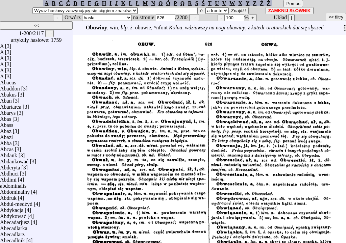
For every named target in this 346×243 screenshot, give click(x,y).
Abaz (5, 129)
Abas (5, 117)
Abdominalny (15, 190)
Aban (6, 99)
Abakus (8, 93)
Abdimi (8, 178)
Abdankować (14, 160)
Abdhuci (9, 172)
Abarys (8, 111)
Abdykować (13, 214)
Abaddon (10, 87)
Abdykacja (11, 208)
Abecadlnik (12, 239)
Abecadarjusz (14, 220)
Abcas (7, 148)
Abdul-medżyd (16, 202)
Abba (6, 141)
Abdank (8, 154)
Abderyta (10, 166)
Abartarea (10, 105)
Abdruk (8, 196)
